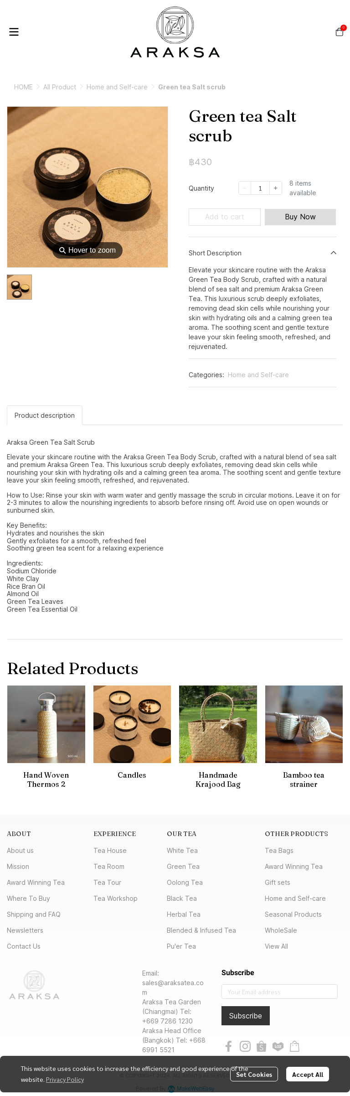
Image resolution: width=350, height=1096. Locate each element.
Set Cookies (254, 1074)
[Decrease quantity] (245, 188)
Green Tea (183, 866)
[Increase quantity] (276, 188)
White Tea (182, 850)
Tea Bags (279, 850)
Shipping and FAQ (34, 914)
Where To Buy (28, 898)
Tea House (110, 850)
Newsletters (25, 930)
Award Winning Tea (36, 882)
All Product (59, 87)
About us (20, 850)
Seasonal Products (293, 914)
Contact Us (24, 946)
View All (276, 946)
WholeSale (281, 930)
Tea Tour (107, 882)
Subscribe (245, 1015)
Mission (18, 866)
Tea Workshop (115, 898)
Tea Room (108, 866)
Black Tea (182, 898)
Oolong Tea (185, 882)
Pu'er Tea (181, 946)
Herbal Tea (184, 914)
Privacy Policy (65, 1079)
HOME (23, 87)
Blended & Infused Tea (201, 930)
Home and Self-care (117, 87)
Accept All (307, 1074)
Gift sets (277, 882)
